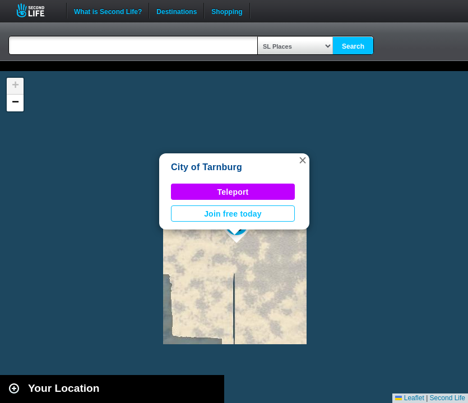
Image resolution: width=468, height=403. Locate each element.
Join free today (233, 213)
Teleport (233, 192)
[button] (302, 160)
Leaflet (409, 398)
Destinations (176, 10)
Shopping (226, 10)
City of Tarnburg (206, 167)
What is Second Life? (108, 10)
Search (353, 46)
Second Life (37, 10)
